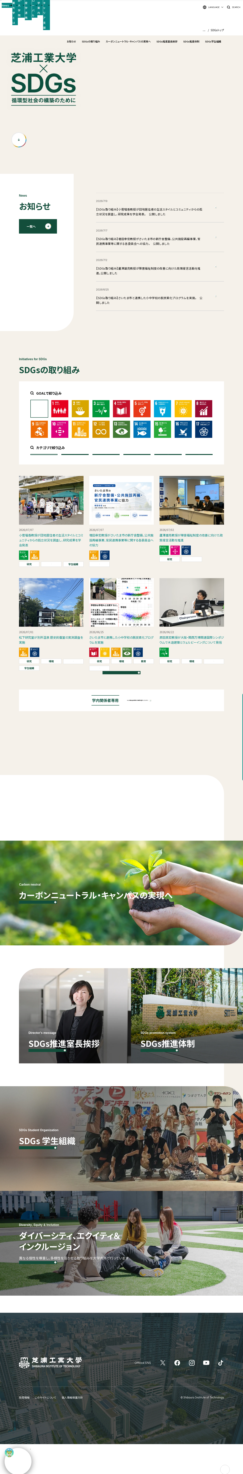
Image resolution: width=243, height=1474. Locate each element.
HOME (201, 30)
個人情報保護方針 (72, 1427)
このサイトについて (45, 1427)
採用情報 (24, 1427)
